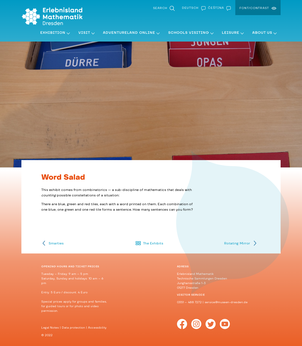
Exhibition (52, 32)
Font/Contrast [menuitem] (254, 8)
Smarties (56, 243)
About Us (262, 32)
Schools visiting (188, 32)
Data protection (73, 327)
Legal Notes (50, 327)
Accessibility (97, 327)
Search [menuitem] (160, 8)
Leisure (230, 32)
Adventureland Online (129, 32)
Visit (84, 32)
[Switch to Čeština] (218, 8)
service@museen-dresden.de (226, 302)
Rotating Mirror (237, 243)
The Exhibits (153, 243)
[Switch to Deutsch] (193, 8)
